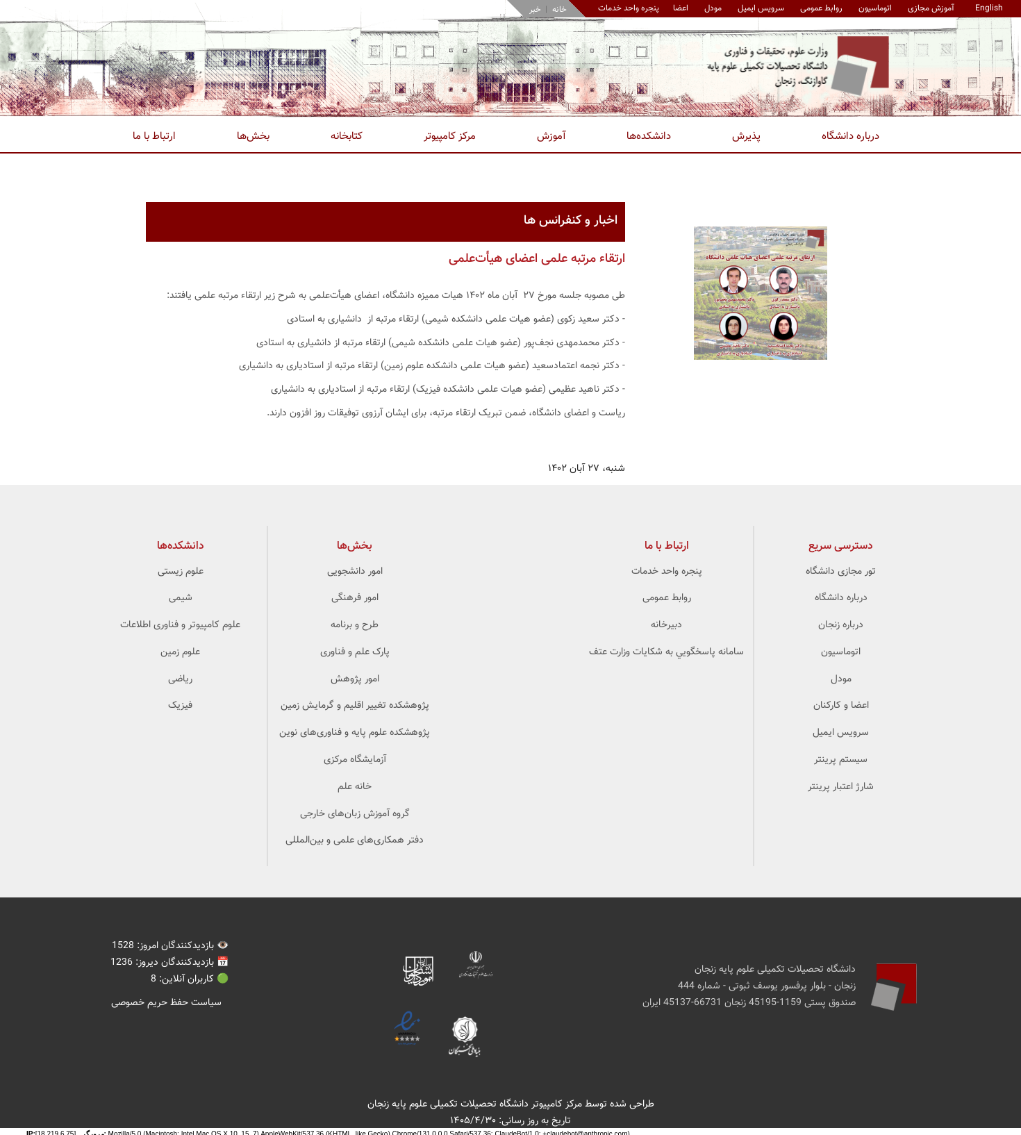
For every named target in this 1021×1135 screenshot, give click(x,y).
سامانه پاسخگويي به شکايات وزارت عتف (666, 652)
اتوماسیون (875, 8)
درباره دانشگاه (850, 136)
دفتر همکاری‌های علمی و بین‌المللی (354, 840)
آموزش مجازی (931, 8)
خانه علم (355, 787)
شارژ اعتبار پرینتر (841, 787)
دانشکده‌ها (648, 136)
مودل (713, 8)
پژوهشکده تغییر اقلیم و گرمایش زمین (355, 705)
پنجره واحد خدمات (666, 571)
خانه (559, 9)
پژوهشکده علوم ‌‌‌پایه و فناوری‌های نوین (354, 732)
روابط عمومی (821, 8)
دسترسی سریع (840, 546)
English (989, 8)
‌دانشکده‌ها (180, 546)
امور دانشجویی (355, 571)
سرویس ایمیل (761, 8)
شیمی (180, 598)
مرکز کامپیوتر (450, 136)
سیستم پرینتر (841, 760)
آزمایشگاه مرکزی (355, 760)
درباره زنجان (840, 625)
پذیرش (746, 136)
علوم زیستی (181, 571)
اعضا (680, 8)
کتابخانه (347, 136)
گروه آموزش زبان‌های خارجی (355, 814)
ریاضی (180, 679)
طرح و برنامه (355, 625)
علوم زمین (180, 652)
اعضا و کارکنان (841, 705)
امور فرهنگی (355, 598)
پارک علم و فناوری (355, 652)
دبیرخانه (666, 625)
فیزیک (180, 705)
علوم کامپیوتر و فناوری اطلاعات (180, 625)
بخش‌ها (253, 136)
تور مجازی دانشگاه (841, 571)
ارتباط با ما (154, 136)
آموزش (551, 136)
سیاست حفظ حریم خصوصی (166, 1003)
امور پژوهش (355, 679)
